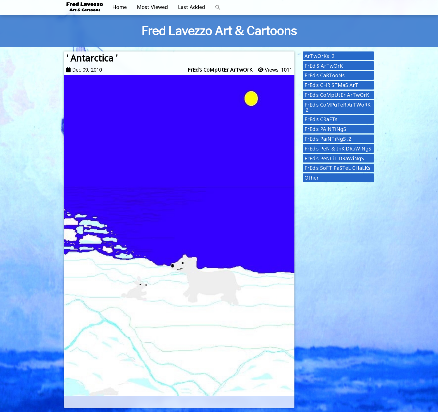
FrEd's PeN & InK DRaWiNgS (337, 148)
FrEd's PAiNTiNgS (325, 129)
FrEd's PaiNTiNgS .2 (327, 138)
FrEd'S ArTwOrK (323, 65)
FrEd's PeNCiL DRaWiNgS (334, 158)
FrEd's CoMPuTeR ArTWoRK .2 (337, 107)
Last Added (191, 7)
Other (311, 177)
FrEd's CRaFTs (320, 119)
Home (119, 7)
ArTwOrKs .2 (319, 56)
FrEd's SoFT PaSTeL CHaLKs (337, 167)
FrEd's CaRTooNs (324, 75)
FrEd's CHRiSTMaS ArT (331, 85)
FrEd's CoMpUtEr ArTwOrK (220, 69)
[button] (218, 7)
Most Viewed (152, 7)
